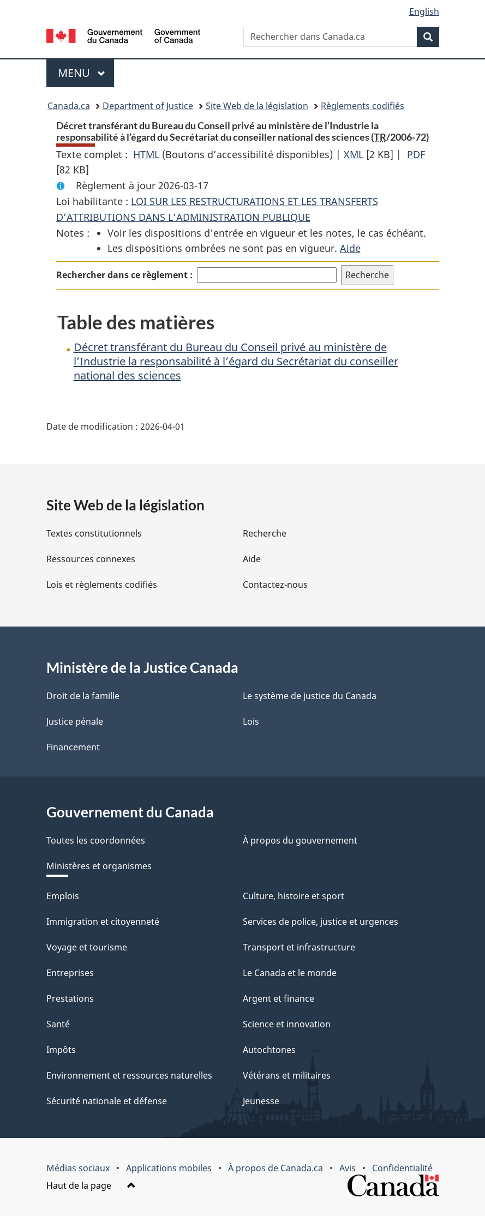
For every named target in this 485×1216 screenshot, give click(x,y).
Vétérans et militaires (287, 1075)
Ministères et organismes (99, 866)
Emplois (62, 896)
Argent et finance (278, 998)
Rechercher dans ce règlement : (124, 275)
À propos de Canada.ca (275, 1168)
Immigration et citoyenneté (102, 922)
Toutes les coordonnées (95, 840)
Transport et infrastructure (299, 947)
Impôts (61, 1050)
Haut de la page (91, 1185)
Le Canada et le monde (290, 973)
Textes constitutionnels (94, 533)
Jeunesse (261, 1101)
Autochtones (269, 1050)
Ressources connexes (90, 559)
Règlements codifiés (362, 106)
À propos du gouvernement (300, 840)
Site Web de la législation (257, 106)
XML (353, 154)
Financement (73, 747)
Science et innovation (287, 1024)
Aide (350, 248)
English (424, 11)
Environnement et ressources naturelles (129, 1075)
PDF (416, 154)
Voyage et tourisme (86, 947)
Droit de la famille (82, 696)
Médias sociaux (78, 1168)
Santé (58, 1024)
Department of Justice (148, 106)
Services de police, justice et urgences (320, 922)
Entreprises (70, 973)
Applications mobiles (169, 1168)
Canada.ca (68, 106)
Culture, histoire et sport (293, 896)
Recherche (264, 533)
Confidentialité (402, 1168)
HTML (146, 154)
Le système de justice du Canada (309, 696)
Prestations (70, 998)
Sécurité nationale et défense (106, 1101)
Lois (251, 721)
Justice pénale (74, 721)
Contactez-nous (275, 585)
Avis (347, 1168)
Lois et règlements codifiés (101, 585)
